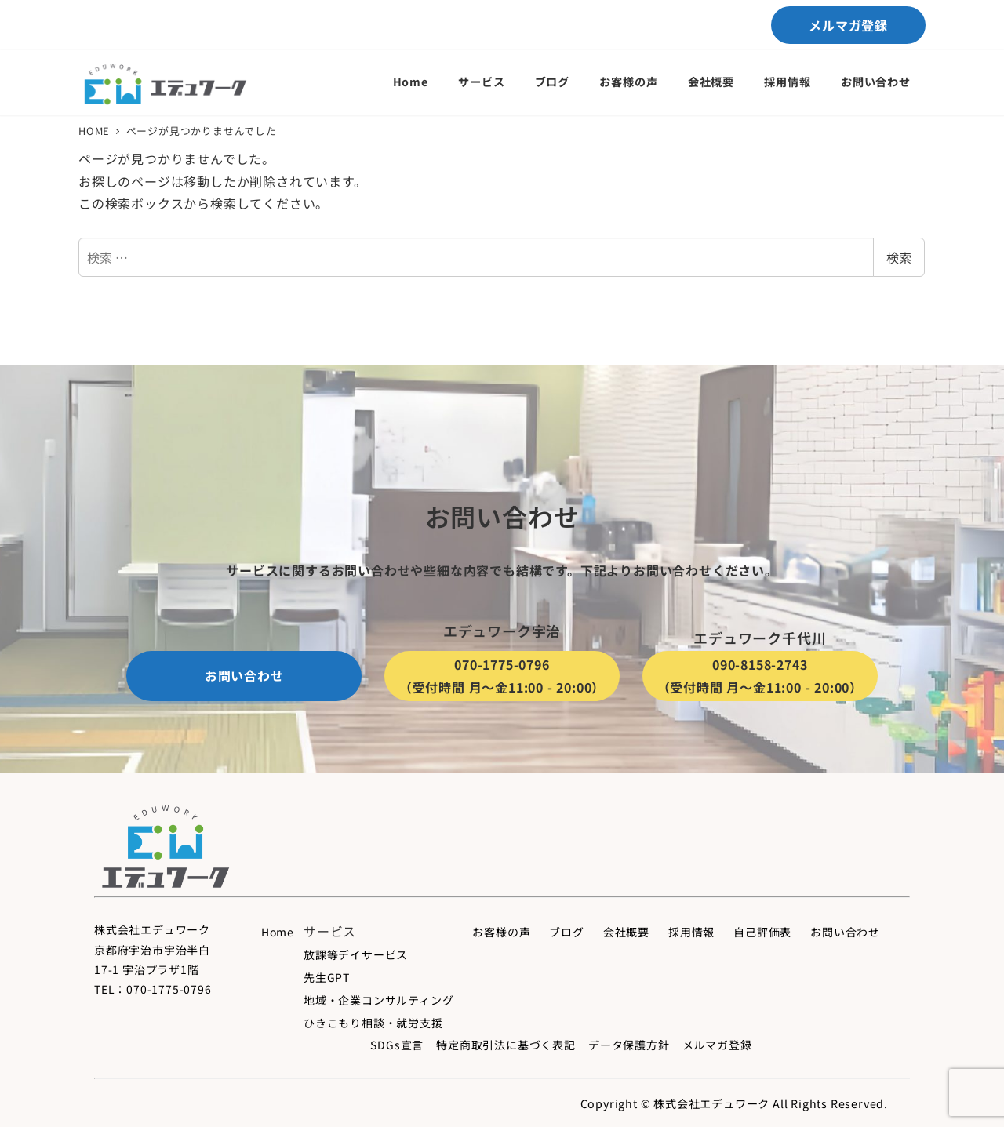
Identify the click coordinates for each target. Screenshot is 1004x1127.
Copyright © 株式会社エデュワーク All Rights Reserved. (734, 1103)
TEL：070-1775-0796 (153, 989)
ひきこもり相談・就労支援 (373, 1023)
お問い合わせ (845, 932)
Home (277, 932)
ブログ (566, 932)
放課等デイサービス (356, 954)
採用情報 (691, 932)
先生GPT (327, 977)
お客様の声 (501, 932)
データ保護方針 (629, 1044)
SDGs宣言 (397, 1044)
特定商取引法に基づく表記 (506, 1044)
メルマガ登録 (717, 1044)
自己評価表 (762, 932)
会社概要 (626, 932)
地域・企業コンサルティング (378, 1000)
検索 (898, 257)
